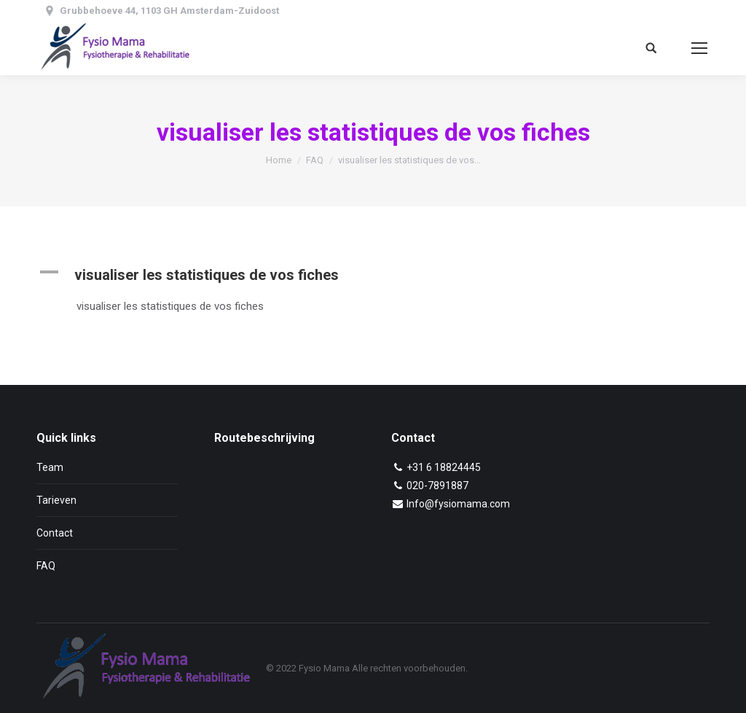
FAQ (314, 160)
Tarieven (56, 500)
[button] (236, 274)
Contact (54, 533)
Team (49, 467)
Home (278, 160)
